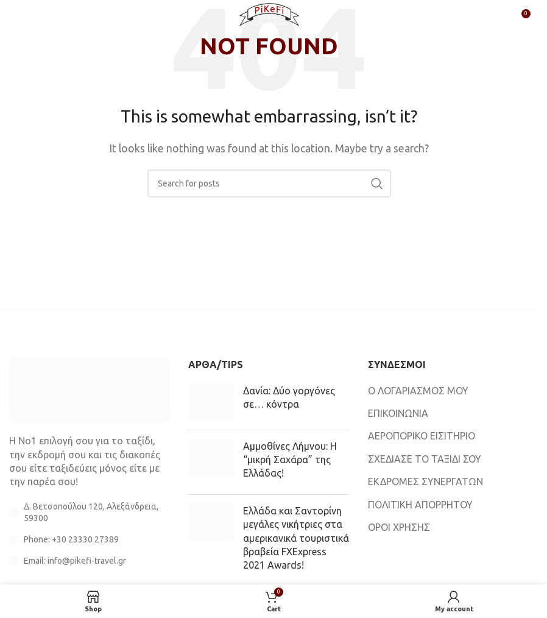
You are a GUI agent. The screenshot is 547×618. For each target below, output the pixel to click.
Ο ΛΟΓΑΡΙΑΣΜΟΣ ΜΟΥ (418, 390)
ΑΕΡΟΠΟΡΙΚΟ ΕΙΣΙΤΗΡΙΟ (421, 435)
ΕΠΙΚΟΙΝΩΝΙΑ (398, 413)
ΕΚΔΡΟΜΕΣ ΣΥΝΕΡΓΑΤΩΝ (425, 481)
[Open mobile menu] (29, 18)
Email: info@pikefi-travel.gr (75, 561)
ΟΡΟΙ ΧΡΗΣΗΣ (399, 527)
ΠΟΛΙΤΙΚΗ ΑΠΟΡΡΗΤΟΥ (420, 504)
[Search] (269, 183)
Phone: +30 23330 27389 (71, 539)
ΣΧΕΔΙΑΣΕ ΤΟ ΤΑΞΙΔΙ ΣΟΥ (424, 458)
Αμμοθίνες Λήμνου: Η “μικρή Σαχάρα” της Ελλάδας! (290, 460)
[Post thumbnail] (211, 402)
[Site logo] (269, 17)
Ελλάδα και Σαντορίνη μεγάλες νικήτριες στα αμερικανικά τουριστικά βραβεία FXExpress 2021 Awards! (296, 538)
